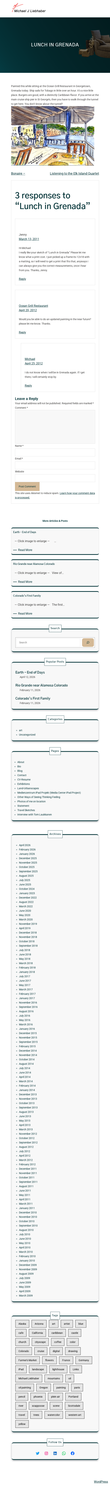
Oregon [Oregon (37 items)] (49, 1381)
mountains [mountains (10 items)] (54, 1376)
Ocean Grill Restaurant (33, 306)
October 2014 (39, 1063)
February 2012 (40, 1120)
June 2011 (38, 1134)
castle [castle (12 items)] (65, 1352)
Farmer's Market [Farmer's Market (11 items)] (40, 1366)
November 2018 (40, 997)
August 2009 (39, 1179)
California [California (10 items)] (45, 1352)
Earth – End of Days (41, 679)
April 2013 (38, 1099)
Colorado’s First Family (42, 693)
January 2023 (39, 973)
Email (19, 458)
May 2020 (38, 985)
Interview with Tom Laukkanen (44, 801)
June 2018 (38, 1007)
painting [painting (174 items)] (58, 1381)
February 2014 (40, 1078)
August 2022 (39, 978)
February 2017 (40, 1028)
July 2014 (38, 1068)
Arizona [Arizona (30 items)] (46, 1347)
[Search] (73, 641)
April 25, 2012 (34, 363)
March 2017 (39, 1025)
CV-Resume (38, 783)
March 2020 (39, 988)
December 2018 (40, 995)
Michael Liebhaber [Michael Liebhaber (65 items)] (40, 1376)
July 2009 (38, 1182)
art (36, 730)
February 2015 (40, 1056)
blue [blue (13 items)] (69, 1347)
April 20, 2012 (28, 310)
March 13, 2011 (29, 239)
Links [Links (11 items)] (66, 1371)
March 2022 (39, 980)
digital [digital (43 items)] (55, 1361)
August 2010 (39, 1156)
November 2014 (40, 1061)
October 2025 (39, 959)
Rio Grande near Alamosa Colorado (47, 686)
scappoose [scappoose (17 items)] (46, 1391)
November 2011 (40, 1125)
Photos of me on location (42, 794)
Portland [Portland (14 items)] (64, 1386)
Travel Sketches (39, 799)
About (36, 773)
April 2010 (38, 1165)
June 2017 (38, 1021)
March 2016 (39, 1044)
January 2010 (39, 1172)
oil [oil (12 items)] (62, 1376)
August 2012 (39, 1111)
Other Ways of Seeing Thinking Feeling (46, 792)
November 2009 (40, 1177)
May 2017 (38, 1023)
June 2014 (38, 1070)
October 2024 (39, 971)
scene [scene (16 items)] (55, 1391)
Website (19, 471)
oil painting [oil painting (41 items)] (38, 1381)
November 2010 (40, 1148)
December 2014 (40, 1059)
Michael (30, 359)
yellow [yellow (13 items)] (37, 1401)
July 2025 (38, 966)
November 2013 (40, 1085)
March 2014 (39, 1075)
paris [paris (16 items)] (66, 1381)
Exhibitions (38, 785)
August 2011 (39, 1132)
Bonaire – (18, 173)
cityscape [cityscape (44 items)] (47, 1356)
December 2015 (40, 1049)
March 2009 (39, 1191)
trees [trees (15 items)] (44, 1396)
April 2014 (38, 1073)
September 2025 (40, 962)
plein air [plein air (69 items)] (55, 1386)
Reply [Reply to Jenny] (22, 279)
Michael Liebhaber (15, 1481)
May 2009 (38, 1186)
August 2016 (39, 1037)
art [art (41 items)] (54, 1347)
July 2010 (38, 1158)
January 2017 (39, 1030)
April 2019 (38, 992)
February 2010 (40, 1170)
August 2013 (39, 1092)
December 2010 (40, 1146)
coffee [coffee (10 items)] (56, 1356)
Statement (38, 797)
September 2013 (40, 1089)
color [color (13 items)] (64, 1356)
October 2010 (39, 1151)
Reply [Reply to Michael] (28, 385)
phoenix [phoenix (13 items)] (45, 1386)
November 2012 (40, 1104)
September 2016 (40, 1035)
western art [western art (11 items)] (65, 1396)
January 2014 (39, 1080)
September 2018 (40, 1002)
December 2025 (40, 955)
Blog (36, 778)
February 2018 (40, 1014)
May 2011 (38, 1137)
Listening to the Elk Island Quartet (74, 173)
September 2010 (40, 1153)
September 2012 (40, 1108)
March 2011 (39, 1141)
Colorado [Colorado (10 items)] (38, 1361)
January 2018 (39, 1016)
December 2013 (40, 1082)
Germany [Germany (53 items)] (70, 1366)
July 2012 (38, 1113)
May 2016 (38, 1042)
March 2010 (39, 1167)
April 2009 (38, 1189)
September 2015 (40, 1054)
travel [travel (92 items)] (37, 1396)
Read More (25, 550)
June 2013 (38, 1094)
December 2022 (40, 976)
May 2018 (38, 1009)
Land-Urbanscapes (40, 787)
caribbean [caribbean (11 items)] (56, 1352)
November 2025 (40, 957)
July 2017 (38, 1018)
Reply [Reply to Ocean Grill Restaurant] (22, 332)
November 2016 (40, 1033)
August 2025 (39, 964)
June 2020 (38, 983)
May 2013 (38, 1096)
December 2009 (40, 1175)
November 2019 (40, 990)
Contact (37, 780)
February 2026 (40, 950)
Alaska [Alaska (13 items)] (37, 1347)
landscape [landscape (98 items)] (46, 1371)
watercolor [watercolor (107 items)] (54, 1396)
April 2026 (38, 947)
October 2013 (39, 1087)
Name (19, 445)
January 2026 (39, 952)
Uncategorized (39, 733)
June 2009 (38, 1184)
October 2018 (39, 1000)
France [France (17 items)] (61, 1366)
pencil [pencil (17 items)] (37, 1386)
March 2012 (39, 1118)
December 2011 (40, 1122)
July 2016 (38, 1040)
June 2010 (38, 1160)
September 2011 (40, 1130)
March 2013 (39, 1101)
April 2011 (38, 1139)
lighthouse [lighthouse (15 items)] (57, 1371)
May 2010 (38, 1163)
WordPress (101, 1481)
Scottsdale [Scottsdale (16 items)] (65, 1391)
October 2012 (39, 1106)
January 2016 (39, 1047)
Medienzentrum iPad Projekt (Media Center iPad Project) (52, 790)
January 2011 (39, 1144)
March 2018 (39, 1011)
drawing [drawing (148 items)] (64, 1361)
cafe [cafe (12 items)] (36, 1352)
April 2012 (38, 1115)
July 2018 (38, 1004)
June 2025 (38, 969)
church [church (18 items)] (37, 1356)
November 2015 (40, 1051)
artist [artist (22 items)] (61, 1347)
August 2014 (39, 1066)
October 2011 (39, 1127)
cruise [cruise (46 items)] (47, 1361)
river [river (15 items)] (36, 1391)
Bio (36, 775)
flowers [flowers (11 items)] (52, 1366)
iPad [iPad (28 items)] (36, 1371)
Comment (21, 407)
